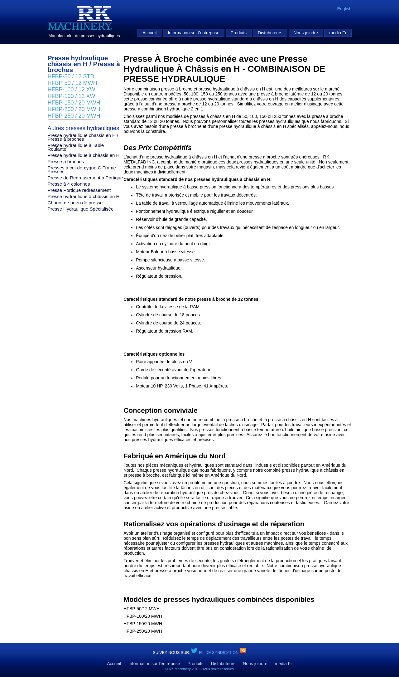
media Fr (337, 32)
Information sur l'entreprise (193, 32)
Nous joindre (306, 32)
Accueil (149, 32)
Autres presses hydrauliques (83, 128)
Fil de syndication (219, 652)
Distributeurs (270, 32)
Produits (239, 32)
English (344, 8)
